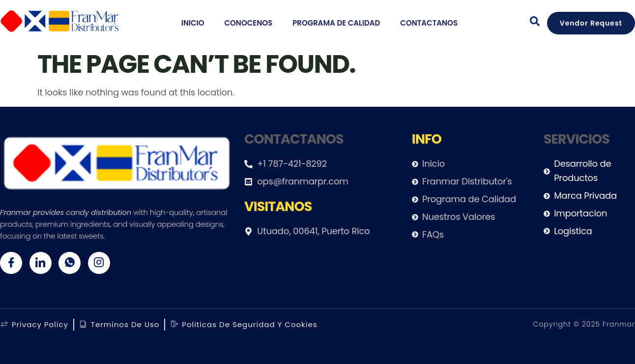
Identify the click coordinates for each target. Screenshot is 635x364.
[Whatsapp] (69, 263)
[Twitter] (40, 263)
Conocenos (243, 23)
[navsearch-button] (535, 23)
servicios (576, 139)
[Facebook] (11, 263)
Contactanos (432, 23)
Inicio (186, 23)
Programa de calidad (335, 23)
